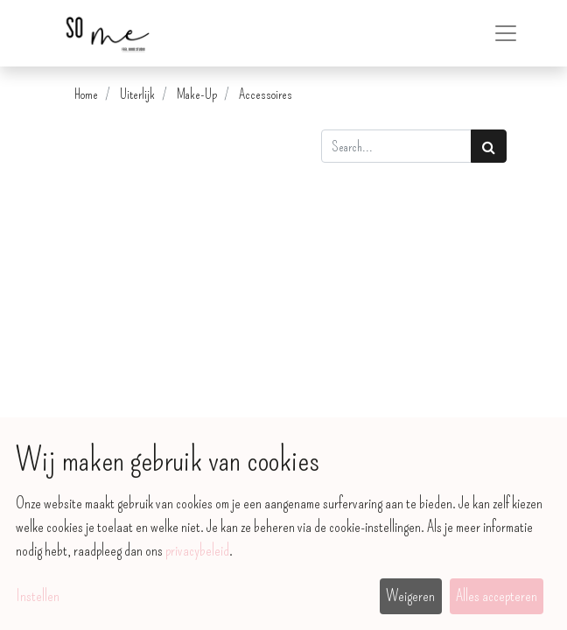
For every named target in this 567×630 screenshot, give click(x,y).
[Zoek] (489, 146)
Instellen (38, 596)
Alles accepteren (496, 596)
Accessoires (265, 94)
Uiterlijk (137, 94)
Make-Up (197, 94)
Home (86, 94)
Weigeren (410, 596)
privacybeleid (197, 550)
